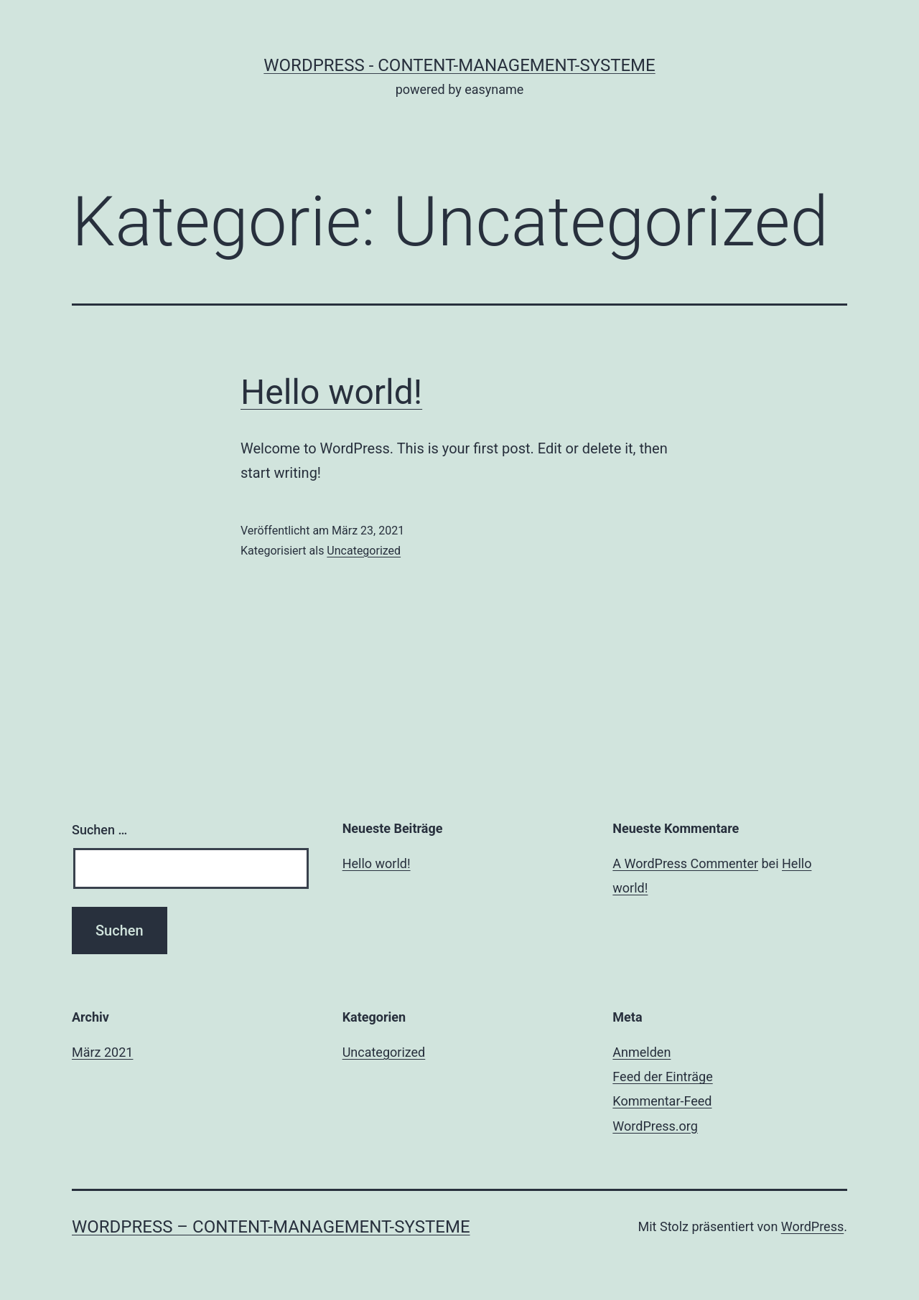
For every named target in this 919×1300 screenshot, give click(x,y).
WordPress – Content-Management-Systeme (271, 1227)
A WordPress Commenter (685, 863)
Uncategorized (364, 550)
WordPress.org (655, 1126)
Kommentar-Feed (662, 1100)
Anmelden (641, 1052)
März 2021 (102, 1052)
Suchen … (99, 829)
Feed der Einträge (662, 1076)
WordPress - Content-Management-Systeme (459, 65)
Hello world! (331, 392)
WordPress (812, 1226)
